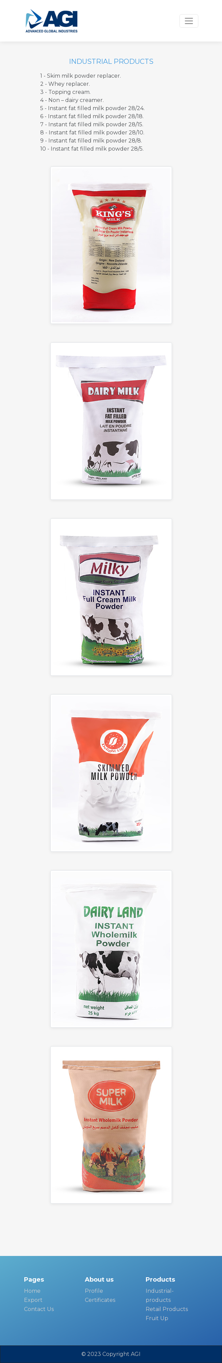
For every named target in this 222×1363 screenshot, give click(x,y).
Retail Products (167, 1309)
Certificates (100, 1300)
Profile (94, 1291)
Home (32, 1291)
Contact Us (39, 1309)
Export (33, 1300)
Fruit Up (157, 1318)
